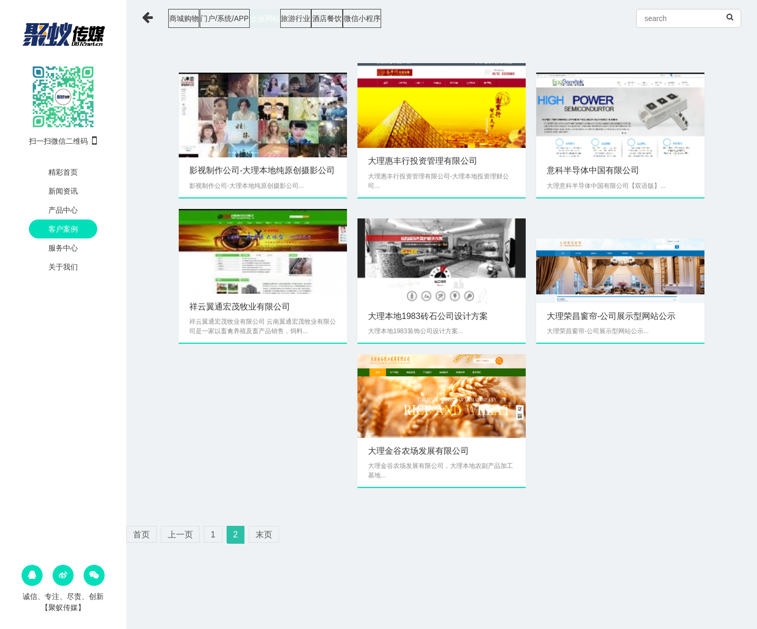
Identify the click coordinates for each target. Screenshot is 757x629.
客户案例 (63, 229)
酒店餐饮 (415, 18)
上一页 (180, 534)
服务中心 (63, 248)
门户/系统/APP (252, 18)
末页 (263, 534)
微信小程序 (470, 18)
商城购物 (191, 18)
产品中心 (63, 210)
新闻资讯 (63, 191)
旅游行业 (363, 18)
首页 (141, 534)
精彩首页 (63, 172)
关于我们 (63, 267)
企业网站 (313, 18)
